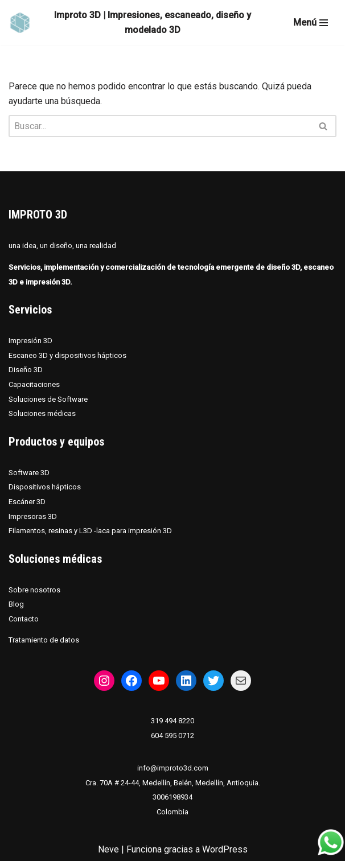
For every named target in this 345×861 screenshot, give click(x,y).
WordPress (225, 849)
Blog (16, 604)
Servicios (30, 309)
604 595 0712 (172, 735)
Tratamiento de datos (44, 640)
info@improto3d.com (172, 768)
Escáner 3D (27, 501)
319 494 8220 (172, 720)
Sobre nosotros (34, 590)
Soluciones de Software (48, 399)
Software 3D (29, 472)
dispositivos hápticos (90, 355)
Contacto (24, 619)
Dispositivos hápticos (45, 487)
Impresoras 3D (33, 516)
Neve (108, 849)
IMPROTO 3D (38, 214)
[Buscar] (160, 126)
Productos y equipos (56, 441)
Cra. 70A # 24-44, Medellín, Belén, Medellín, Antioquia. (172, 782)
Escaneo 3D (29, 355)
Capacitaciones (34, 384)
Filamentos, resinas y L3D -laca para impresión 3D (90, 530)
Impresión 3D (30, 340)
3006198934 (172, 797)
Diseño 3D (26, 369)
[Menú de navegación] (310, 23)
